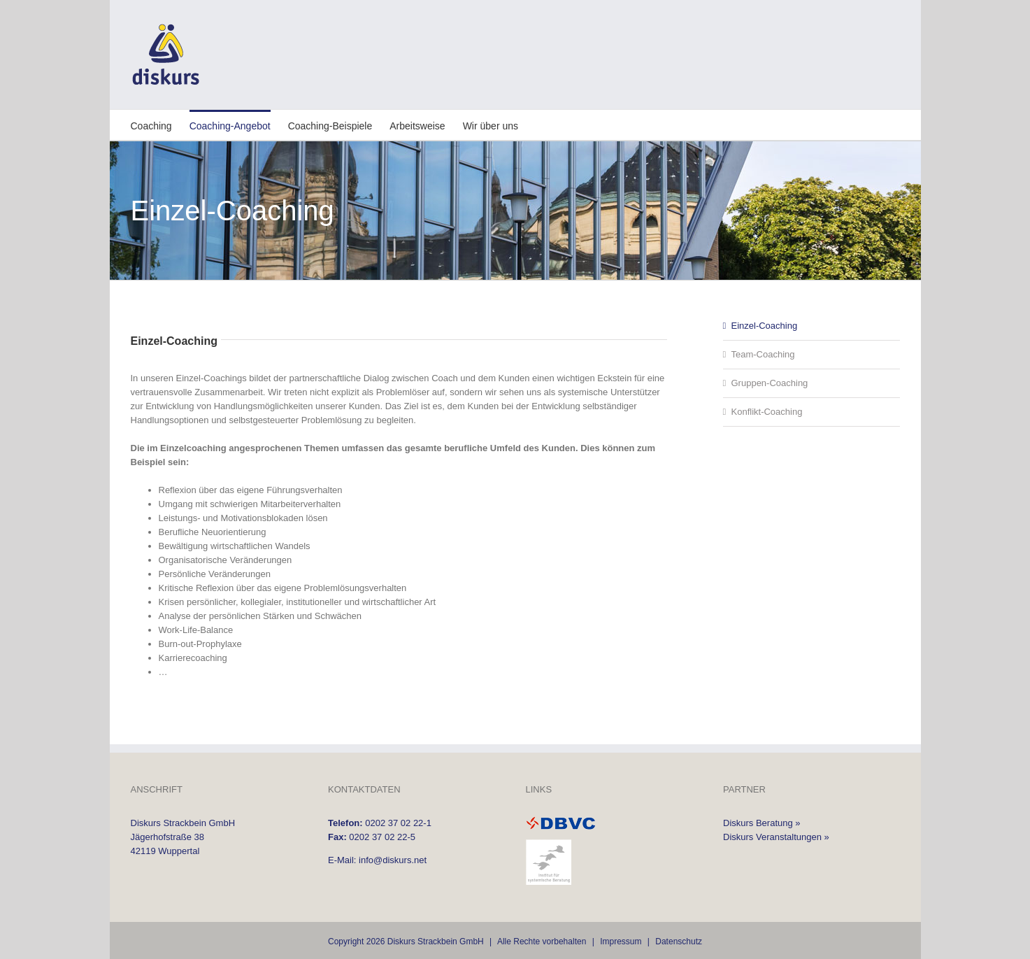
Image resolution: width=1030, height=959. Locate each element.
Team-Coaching (763, 354)
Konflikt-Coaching (767, 411)
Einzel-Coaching (764, 325)
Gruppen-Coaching (769, 383)
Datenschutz (678, 941)
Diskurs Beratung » (762, 823)
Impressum (620, 941)
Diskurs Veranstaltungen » (776, 837)
